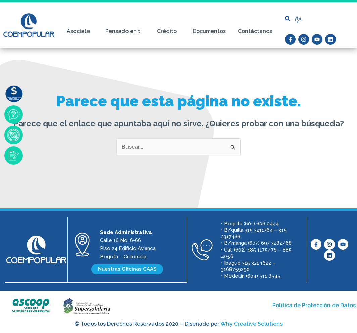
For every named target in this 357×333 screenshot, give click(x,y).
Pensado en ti (125, 31)
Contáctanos (255, 31)
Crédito (168, 31)
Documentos (209, 31)
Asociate (80, 31)
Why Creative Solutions (251, 324)
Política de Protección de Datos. (314, 305)
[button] (287, 18)
